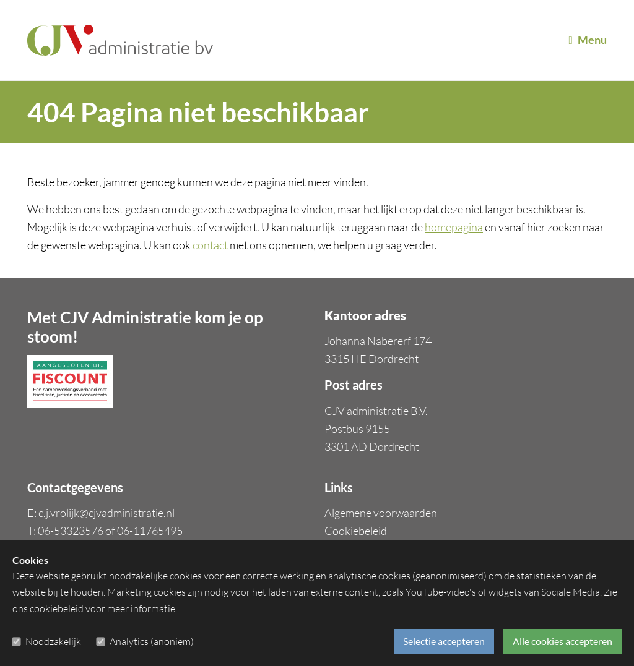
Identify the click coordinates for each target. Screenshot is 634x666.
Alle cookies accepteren (562, 641)
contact (210, 245)
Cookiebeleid (355, 530)
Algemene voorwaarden (380, 512)
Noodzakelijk (53, 641)
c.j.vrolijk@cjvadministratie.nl (106, 512)
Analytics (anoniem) (152, 641)
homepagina (454, 227)
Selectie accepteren (444, 641)
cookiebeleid (57, 608)
